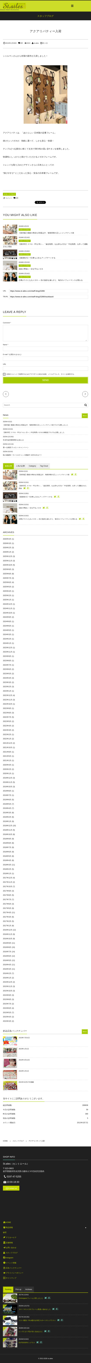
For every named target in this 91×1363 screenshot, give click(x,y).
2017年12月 (7, 878)
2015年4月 (7, 1017)
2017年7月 (7, 899)
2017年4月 (7, 912)
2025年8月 (7, 574)
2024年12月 (7, 604)
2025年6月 (7, 582)
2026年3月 (7, 543)
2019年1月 (7, 821)
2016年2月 (7, 973)
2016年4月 (7, 965)
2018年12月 (7, 826)
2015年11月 (7, 986)
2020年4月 (7, 765)
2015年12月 (7, 982)
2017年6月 (7, 904)
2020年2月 (7, 769)
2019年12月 (7, 778)
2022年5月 (7, 721)
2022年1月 (7, 739)
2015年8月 (7, 999)
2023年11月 (7, 652)
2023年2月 (7, 687)
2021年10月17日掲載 (26, 1082)
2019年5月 (7, 804)
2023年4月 (7, 678)
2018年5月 (7, 856)
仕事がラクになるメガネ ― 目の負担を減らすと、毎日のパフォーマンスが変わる (51, 280)
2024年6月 (7, 626)
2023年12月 (7, 648)
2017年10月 (7, 886)
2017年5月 (7, 908)
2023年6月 (7, 669)
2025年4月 (7, 591)
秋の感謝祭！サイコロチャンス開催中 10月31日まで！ (22, 455)
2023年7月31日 (24, 1038)
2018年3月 (7, 865)
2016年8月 (7, 947)
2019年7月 (7, 795)
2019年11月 (7, 782)
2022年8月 (7, 713)
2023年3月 (7, 682)
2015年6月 (7, 1008)
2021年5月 (7, 756)
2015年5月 (7, 1013)
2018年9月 (7, 839)
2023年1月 (7, 691)
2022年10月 (7, 704)
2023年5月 (7, 674)
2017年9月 (7, 891)
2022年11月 (7, 700)
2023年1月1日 (24, 1049)
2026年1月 (7, 552)
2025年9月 (7, 569)
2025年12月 (7, 556)
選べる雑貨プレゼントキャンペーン (16, 447)
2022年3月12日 (24, 1060)
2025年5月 (7, 587)
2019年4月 (7, 808)
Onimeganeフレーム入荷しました (31, 1298)
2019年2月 (7, 817)
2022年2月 (7, 734)
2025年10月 (7, 565)
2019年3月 (7, 813)
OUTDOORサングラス (27, 1342)
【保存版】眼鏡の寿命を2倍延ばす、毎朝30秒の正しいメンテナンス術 (46, 233)
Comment (6, 323)
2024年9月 (7, 617)
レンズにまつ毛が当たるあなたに (31, 1331)
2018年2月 (7, 869)
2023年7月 (7, 665)
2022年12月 (7, 695)
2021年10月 (7, 747)
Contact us (12, 1188)
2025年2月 (7, 595)
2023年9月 (7, 656)
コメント (9, 198)
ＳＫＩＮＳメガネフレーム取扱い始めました (35, 1309)
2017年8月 (7, 895)
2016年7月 (7, 952)
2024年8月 (7, 621)
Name (5, 344)
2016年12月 (7, 930)
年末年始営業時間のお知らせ (13, 440)
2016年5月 (7, 960)
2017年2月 (7, 921)
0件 (21, 43)
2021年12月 (7, 743)
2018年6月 (7, 852)
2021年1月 (7, 760)
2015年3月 (7, 1021)
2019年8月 (7, 791)
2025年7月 (7, 578)
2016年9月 (7, 943)
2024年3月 (7, 634)
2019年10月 (7, 787)
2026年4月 (7, 539)
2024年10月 (7, 613)
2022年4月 (7, 726)
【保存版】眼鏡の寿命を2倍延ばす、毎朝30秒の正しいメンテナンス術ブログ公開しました (35, 425)
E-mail (5, 354)
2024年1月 (7, 643)
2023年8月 (7, 661)
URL (4, 364)
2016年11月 (7, 934)
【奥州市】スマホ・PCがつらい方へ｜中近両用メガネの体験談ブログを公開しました (33, 432)
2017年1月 (7, 926)
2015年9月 (7, 995)
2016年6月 (7, 956)
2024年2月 (7, 639)
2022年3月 (7, 730)
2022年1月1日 (24, 1071)
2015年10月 (7, 991)
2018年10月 (7, 834)
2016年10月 (7, 939)
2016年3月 (7, 969)
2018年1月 (7, 874)
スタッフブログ (9, 194)
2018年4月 (7, 860)
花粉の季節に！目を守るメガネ (31, 269)
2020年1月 (7, 773)
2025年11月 (7, 561)
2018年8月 (7, 843)
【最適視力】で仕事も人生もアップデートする (37, 258)
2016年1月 (7, 978)
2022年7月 (7, 717)
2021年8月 (7, 752)
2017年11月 (7, 882)
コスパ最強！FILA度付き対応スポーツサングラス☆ (37, 1320)
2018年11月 (7, 830)
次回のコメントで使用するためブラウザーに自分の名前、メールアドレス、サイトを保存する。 (40, 374)
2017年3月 (7, 917)
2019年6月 (7, 800)
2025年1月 (7, 600)
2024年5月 (7, 630)
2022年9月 (7, 708)
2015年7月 (7, 1004)
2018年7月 (7, 847)
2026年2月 (7, 548)
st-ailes (36, 43)
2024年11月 (7, 608)
